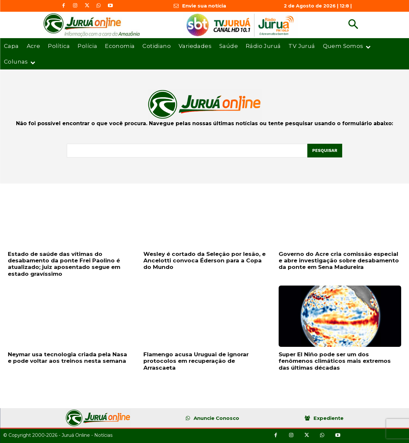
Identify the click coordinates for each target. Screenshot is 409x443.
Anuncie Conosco (216, 418)
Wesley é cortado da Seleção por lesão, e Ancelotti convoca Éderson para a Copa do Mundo (204, 261)
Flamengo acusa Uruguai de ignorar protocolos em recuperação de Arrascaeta (196, 361)
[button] (353, 25)
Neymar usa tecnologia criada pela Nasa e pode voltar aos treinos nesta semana (67, 357)
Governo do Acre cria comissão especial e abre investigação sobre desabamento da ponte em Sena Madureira (339, 261)
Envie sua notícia (204, 6)
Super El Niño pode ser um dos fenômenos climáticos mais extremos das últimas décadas (335, 361)
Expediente (328, 418)
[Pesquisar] (324, 150)
